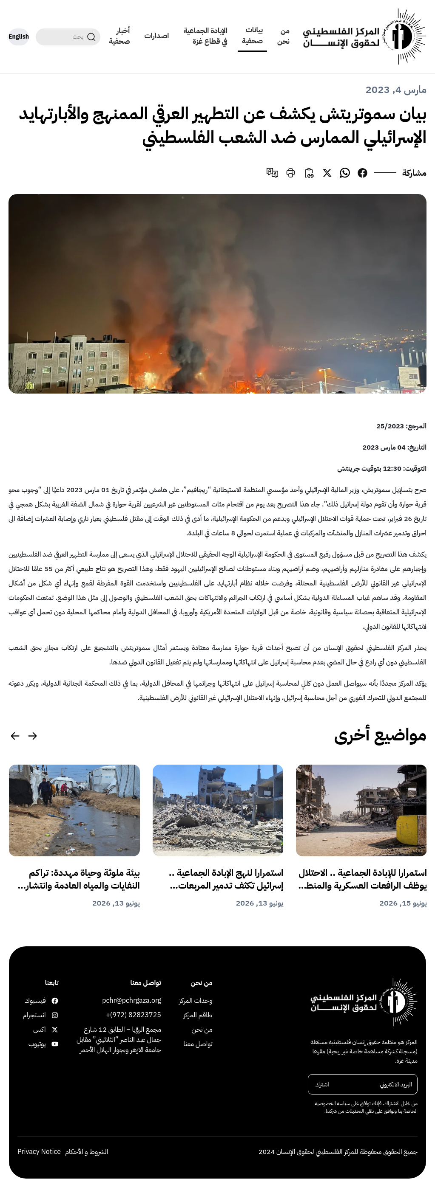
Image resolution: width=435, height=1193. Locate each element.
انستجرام (53, 1015)
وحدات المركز (196, 1001)
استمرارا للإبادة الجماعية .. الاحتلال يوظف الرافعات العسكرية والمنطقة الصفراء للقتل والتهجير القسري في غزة (362, 879)
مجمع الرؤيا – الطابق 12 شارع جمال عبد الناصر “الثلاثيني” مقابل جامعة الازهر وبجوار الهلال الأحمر (119, 1039)
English (19, 36)
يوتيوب (53, 1044)
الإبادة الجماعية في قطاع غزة (205, 36)
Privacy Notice (39, 1152)
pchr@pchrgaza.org (131, 1001)
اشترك (322, 1084)
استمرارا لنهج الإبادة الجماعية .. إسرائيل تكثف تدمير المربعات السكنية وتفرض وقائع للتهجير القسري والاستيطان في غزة (226, 879)
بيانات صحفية (252, 35)
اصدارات (157, 36)
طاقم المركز (197, 1015)
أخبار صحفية (119, 36)
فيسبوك (53, 1001)
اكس (53, 1029)
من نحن (283, 36)
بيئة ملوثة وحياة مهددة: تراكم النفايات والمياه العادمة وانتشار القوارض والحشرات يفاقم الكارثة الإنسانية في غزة (80, 879)
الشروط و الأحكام (86, 1152)
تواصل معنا (197, 1044)
